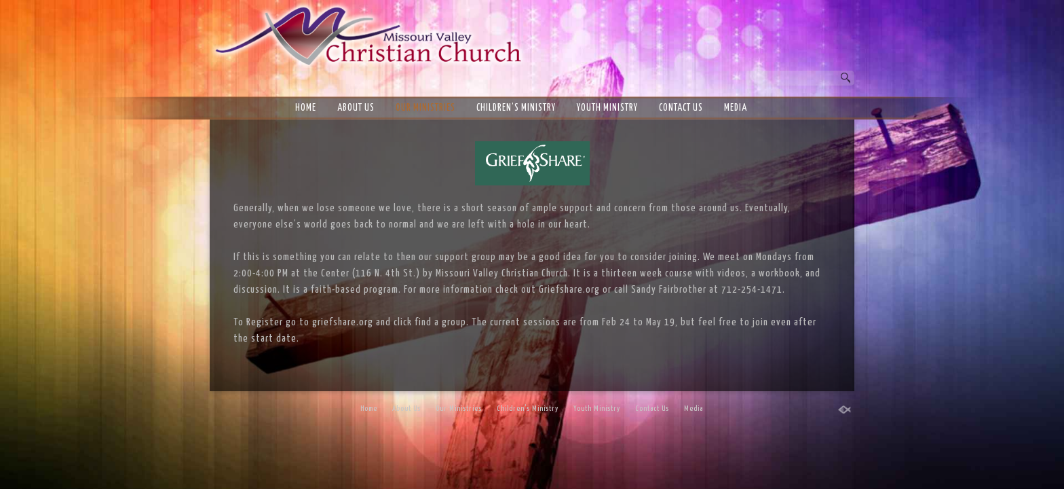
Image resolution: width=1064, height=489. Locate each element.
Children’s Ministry (516, 108)
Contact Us (681, 108)
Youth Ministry (607, 108)
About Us (356, 108)
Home (305, 108)
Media (735, 108)
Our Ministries (425, 108)
